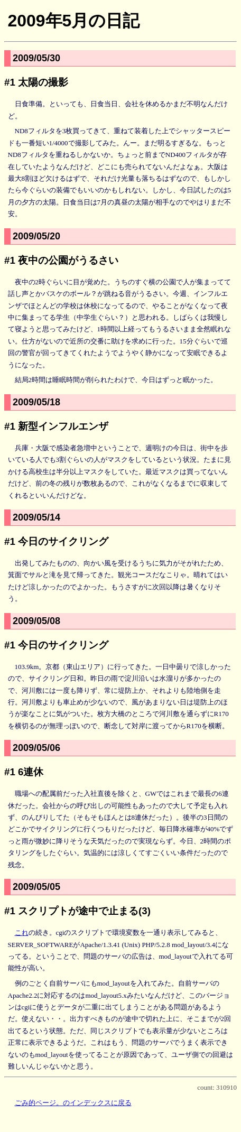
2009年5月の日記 (73, 20)
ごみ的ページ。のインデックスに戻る (73, 1103)
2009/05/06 (36, 748)
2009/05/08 (36, 621)
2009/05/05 (36, 887)
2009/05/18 (36, 402)
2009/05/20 (36, 236)
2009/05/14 (36, 517)
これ (22, 932)
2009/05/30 (36, 58)
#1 (9, 82)
